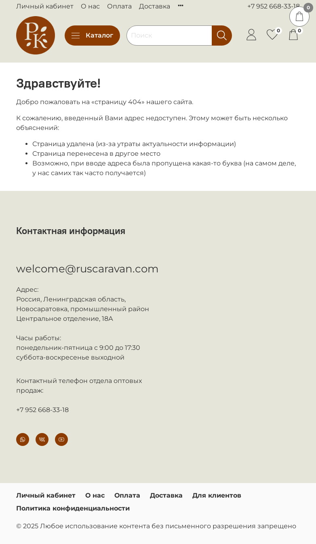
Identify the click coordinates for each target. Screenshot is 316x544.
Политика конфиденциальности (73, 508)
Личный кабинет (45, 6)
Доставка (154, 6)
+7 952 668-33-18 (273, 6)
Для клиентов (216, 495)
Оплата (119, 6)
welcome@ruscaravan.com (87, 268)
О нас (90, 6)
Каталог (92, 35)
